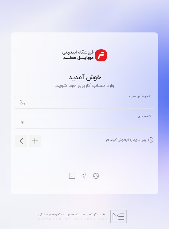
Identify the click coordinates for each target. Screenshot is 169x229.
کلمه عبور (144, 116)
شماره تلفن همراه (140, 96)
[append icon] (22, 102)
